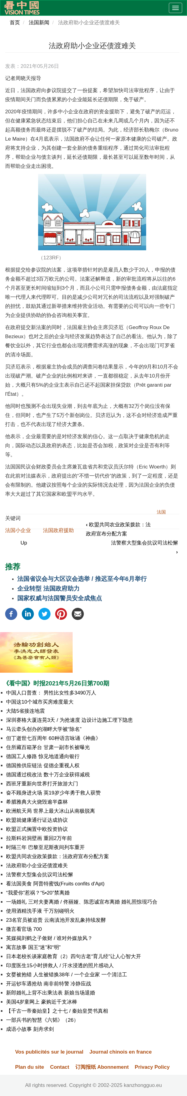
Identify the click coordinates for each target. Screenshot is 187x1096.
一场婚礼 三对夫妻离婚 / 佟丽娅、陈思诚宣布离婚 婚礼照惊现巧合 (81, 902)
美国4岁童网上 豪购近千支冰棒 (41, 1002)
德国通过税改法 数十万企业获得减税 (48, 775)
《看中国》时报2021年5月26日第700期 (56, 683)
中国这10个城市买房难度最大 (40, 702)
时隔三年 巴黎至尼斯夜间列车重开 (45, 847)
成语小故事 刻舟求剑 (30, 1029)
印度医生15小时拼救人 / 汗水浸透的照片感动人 (60, 965)
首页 (15, 22)
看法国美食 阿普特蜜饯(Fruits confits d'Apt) (55, 884)
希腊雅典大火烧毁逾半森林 (37, 802)
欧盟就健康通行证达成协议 (37, 820)
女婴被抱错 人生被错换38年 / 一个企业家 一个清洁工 (66, 975)
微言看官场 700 (24, 929)
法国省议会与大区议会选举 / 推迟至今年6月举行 (82, 578)
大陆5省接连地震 (25, 711)
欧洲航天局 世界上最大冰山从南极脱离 (50, 811)
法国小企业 (18, 530)
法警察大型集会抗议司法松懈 (39, 875)
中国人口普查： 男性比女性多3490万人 (51, 693)
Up (24, 543)
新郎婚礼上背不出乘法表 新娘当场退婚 (50, 993)
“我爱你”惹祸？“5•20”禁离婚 (38, 893)
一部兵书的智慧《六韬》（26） (42, 1020)
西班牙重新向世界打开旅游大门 (42, 784)
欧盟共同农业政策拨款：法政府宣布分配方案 (57, 856)
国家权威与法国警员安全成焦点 (59, 598)
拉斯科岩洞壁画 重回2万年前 (39, 838)
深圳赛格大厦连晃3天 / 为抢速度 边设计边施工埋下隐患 (69, 720)
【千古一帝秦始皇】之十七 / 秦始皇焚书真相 (57, 1011)
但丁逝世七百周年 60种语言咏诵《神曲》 (53, 738)
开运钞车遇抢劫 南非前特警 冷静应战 (48, 984)
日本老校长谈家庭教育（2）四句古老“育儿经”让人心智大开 (73, 956)
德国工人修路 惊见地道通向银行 (43, 756)
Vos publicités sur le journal (49, 1052)
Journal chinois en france (120, 1052)
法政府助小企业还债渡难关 (37, 865)
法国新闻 (39, 22)
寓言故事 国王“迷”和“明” (33, 947)
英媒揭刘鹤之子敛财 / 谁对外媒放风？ (49, 938)
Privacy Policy (152, 1067)
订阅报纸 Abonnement (102, 1067)
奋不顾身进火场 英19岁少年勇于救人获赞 (53, 793)
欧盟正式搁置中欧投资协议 (37, 829)
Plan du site (29, 1067)
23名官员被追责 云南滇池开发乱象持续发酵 (56, 920)
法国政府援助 (58, 530)
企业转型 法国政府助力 (48, 588)
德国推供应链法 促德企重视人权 (43, 765)
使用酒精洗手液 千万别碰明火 (40, 911)
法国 (161, 512)
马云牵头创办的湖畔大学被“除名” (43, 729)
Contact (59, 1067)
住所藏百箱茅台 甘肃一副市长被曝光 (48, 747)
